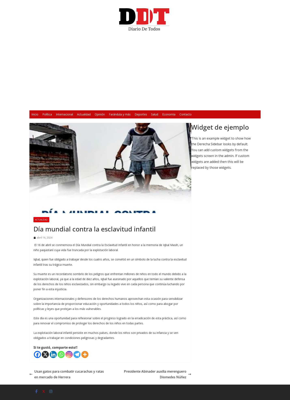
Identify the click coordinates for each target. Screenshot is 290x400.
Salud (154, 114)
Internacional (64, 114)
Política (47, 114)
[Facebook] (37, 354)
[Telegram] (77, 354)
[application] (145, 72)
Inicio (34, 114)
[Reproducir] (85, 105)
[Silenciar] (198, 105)
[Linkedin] (53, 354)
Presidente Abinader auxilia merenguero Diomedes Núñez (157, 374)
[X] (45, 354)
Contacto (185, 114)
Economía (168, 114)
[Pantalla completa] (205, 105)
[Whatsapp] (61, 354)
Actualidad (84, 114)
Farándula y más (120, 114)
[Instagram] (69, 354)
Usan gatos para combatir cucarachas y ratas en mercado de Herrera (66, 374)
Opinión (100, 114)
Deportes (141, 114)
